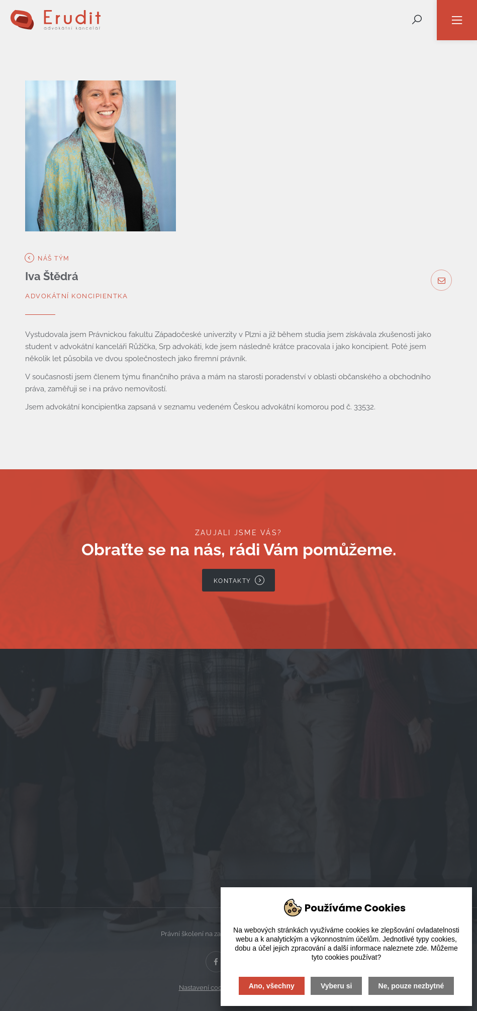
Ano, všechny (272, 986)
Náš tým (47, 258)
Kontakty (239, 580)
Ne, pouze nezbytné (411, 986)
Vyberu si (336, 986)
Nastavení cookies (206, 987)
